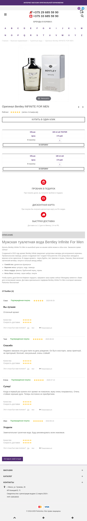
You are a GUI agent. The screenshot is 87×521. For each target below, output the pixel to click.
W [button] (62, 35)
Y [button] (75, 35)
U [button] (50, 35)
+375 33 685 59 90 (45, 16)
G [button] (43, 28)
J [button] (62, 28)
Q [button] (24, 35)
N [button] (5, 35)
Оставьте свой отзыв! (12, 459)
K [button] (69, 28)
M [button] (82, 28)
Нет (32, 328)
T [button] (43, 35)
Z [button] (81, 35)
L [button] (75, 28)
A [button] (5, 28)
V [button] (56, 35)
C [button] (18, 28)
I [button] (56, 28)
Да (28, 328)
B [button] (11, 28)
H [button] (50, 28)
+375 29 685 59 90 (45, 12)
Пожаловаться (45, 328)
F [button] (37, 28)
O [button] (11, 35)
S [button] (37, 35)
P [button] (18, 35)
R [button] (30, 35)
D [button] (24, 28)
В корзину (43, 145)
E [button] (30, 28)
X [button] (68, 35)
